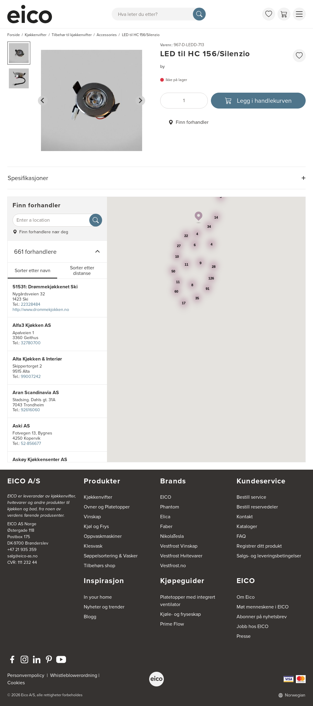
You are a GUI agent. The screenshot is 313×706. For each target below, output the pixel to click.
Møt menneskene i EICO (263, 606)
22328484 (30, 304)
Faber (166, 526)
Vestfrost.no (173, 565)
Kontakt (245, 516)
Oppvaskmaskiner (103, 536)
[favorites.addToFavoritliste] (299, 55)
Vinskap (92, 516)
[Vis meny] (299, 14)
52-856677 (31, 443)
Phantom (169, 506)
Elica (165, 516)
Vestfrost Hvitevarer (181, 555)
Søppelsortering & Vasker (111, 555)
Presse (244, 636)
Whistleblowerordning (73, 675)
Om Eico (246, 597)
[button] (18, 53)
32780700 (31, 343)
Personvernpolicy (26, 675)
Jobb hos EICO (252, 626)
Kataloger (247, 526)
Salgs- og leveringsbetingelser (269, 555)
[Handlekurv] (284, 14)
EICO (165, 497)
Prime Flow (172, 623)
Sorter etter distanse (82, 270)
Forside (13, 35)
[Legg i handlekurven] (258, 101)
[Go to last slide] (43, 100)
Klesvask (93, 545)
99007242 (31, 376)
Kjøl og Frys (96, 526)
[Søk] (199, 14)
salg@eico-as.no (22, 556)
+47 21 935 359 (21, 549)
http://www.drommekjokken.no (41, 309)
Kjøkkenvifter (98, 497)
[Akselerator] (32, 14)
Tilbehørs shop (99, 565)
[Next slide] (140, 100)
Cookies (16, 682)
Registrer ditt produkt (259, 545)
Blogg (90, 616)
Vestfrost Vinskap (178, 545)
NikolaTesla (172, 536)
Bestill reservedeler (257, 506)
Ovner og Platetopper (107, 506)
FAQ (241, 536)
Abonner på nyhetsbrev (262, 616)
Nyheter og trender (104, 606)
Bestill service (251, 497)
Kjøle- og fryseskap (180, 614)
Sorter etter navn (32, 270)
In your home (98, 597)
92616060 (30, 410)
